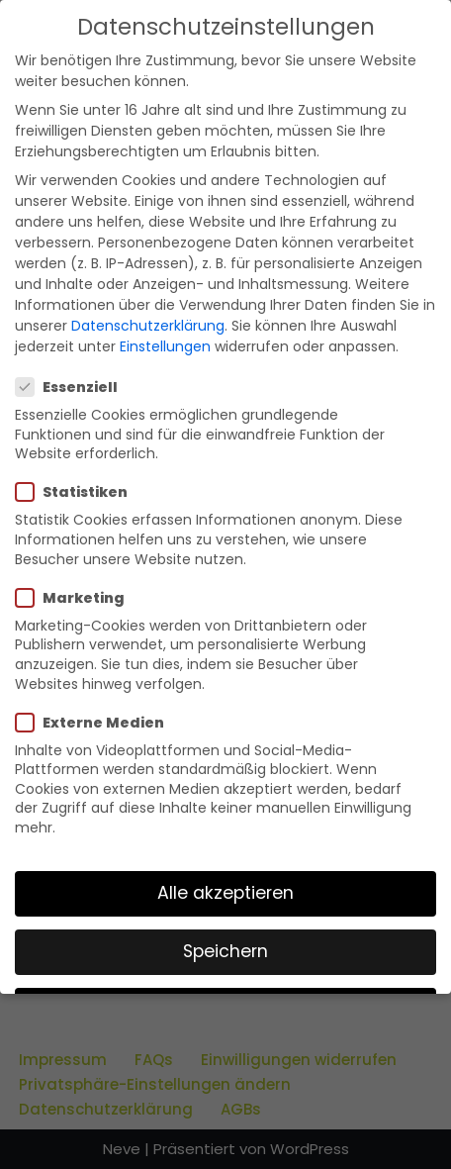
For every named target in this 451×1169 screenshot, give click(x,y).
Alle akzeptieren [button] (225, 893)
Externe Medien (96, 722)
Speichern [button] (225, 951)
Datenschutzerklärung (148, 326)
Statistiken (77, 492)
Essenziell (73, 387)
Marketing (76, 598)
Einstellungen (165, 346)
